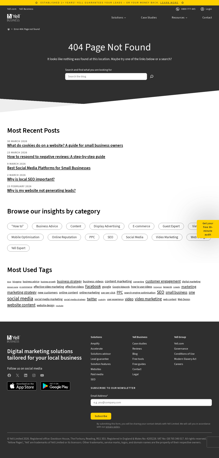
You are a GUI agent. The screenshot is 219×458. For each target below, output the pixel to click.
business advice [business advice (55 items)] (31, 281)
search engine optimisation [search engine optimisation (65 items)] (140, 293)
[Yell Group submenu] (193, 337)
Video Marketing (167, 237)
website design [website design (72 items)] (45, 305)
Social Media (134, 237)
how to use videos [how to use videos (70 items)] (141, 287)
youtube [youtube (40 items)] (59, 305)
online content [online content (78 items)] (68, 293)
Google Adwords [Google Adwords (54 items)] (121, 287)
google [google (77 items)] (106, 287)
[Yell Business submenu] (151, 337)
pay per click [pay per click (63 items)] (108, 293)
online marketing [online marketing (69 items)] (89, 293)
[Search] (152, 76)
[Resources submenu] (179, 18)
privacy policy (113, 427)
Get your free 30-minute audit (208, 229)
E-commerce (141, 226)
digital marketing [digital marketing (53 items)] (191, 281)
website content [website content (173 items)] (21, 305)
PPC (92, 237)
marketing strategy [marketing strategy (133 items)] (21, 292)
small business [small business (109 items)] (176, 292)
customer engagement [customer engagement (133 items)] (163, 281)
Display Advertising (107, 226)
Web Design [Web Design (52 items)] (184, 299)
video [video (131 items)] (129, 299)
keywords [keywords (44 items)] (167, 287)
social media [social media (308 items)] (20, 298)
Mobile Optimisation (25, 237)
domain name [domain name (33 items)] (12, 287)
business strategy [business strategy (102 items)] (69, 281)
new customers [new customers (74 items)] (48, 293)
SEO (110, 237)
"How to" (17, 226)
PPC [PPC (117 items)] (120, 292)
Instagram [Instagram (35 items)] (157, 287)
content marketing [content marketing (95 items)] (118, 281)
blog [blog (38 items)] (9, 282)
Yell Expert (18, 248)
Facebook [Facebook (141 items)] (93, 286)
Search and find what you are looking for (88, 70)
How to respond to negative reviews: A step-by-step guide (56, 156)
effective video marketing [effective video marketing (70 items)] (49, 287)
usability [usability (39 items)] (102, 299)
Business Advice (47, 226)
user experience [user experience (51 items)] (115, 299)
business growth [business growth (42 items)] (48, 281)
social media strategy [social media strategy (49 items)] (75, 299)
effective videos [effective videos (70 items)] (74, 287)
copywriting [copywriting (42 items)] (138, 281)
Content (75, 226)
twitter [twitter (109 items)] (92, 299)
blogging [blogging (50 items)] (16, 281)
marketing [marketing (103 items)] (188, 286)
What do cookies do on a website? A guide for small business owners (65, 145)
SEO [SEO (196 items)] (160, 292)
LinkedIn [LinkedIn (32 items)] (176, 287)
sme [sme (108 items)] (192, 292)
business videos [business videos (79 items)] (93, 282)
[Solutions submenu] (118, 18)
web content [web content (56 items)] (169, 299)
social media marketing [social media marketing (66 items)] (49, 299)
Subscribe (101, 416)
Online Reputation (64, 237)
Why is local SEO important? (31, 179)
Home (8, 29)
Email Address (99, 396)
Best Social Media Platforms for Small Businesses (49, 168)
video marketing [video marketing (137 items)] (148, 299)
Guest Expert (171, 226)
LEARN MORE (169, 2)
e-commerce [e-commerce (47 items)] (26, 287)
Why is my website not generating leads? (41, 190)
